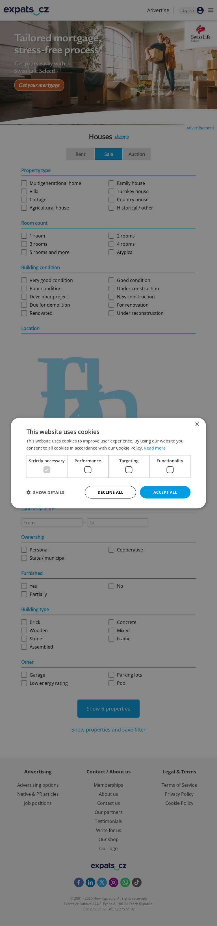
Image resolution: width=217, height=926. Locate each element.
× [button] (197, 424)
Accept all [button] (165, 492)
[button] (45, 492)
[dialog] (108, 463)
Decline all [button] (110, 492)
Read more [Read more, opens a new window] (155, 447)
